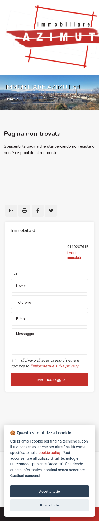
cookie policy (49, 452)
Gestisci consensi (25, 476)
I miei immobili (74, 255)
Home (10, 99)
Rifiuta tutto (49, 505)
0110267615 (77, 246)
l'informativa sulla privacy (54, 366)
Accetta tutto (49, 491)
